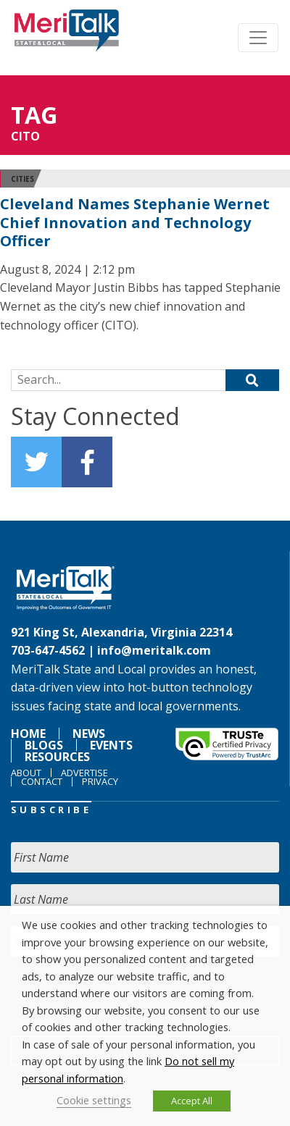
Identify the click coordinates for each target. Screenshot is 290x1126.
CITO (25, 136)
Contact (41, 781)
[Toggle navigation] (258, 37)
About (26, 772)
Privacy (100, 781)
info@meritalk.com (154, 650)
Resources (57, 757)
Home (28, 733)
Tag (34, 114)
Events (111, 745)
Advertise (84, 772)
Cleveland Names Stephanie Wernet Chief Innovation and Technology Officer (135, 222)
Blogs (44, 745)
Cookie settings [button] (94, 1100)
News (88, 733)
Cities (22, 179)
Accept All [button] (191, 1100)
